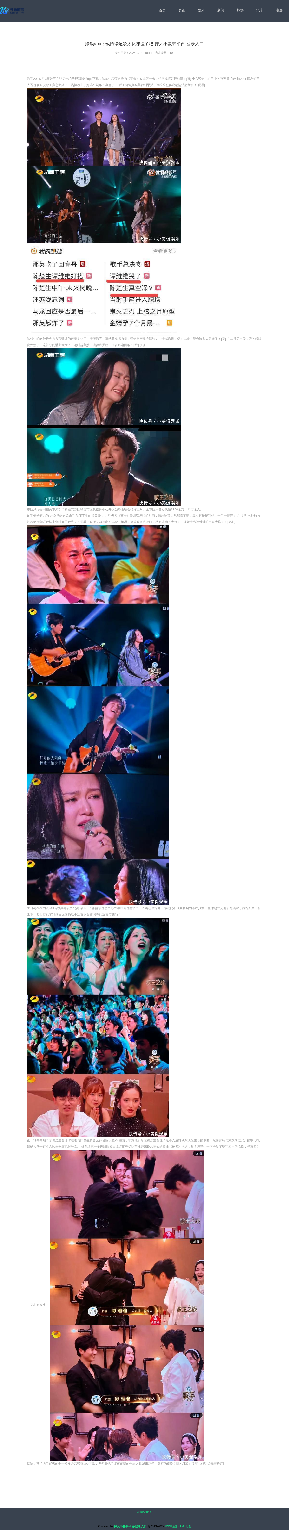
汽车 (259, 10)
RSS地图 (171, 1526)
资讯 (181, 10)
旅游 (240, 10)
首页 (162, 10)
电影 (279, 10)
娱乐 (201, 10)
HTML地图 (184, 1526)
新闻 (220, 10)
